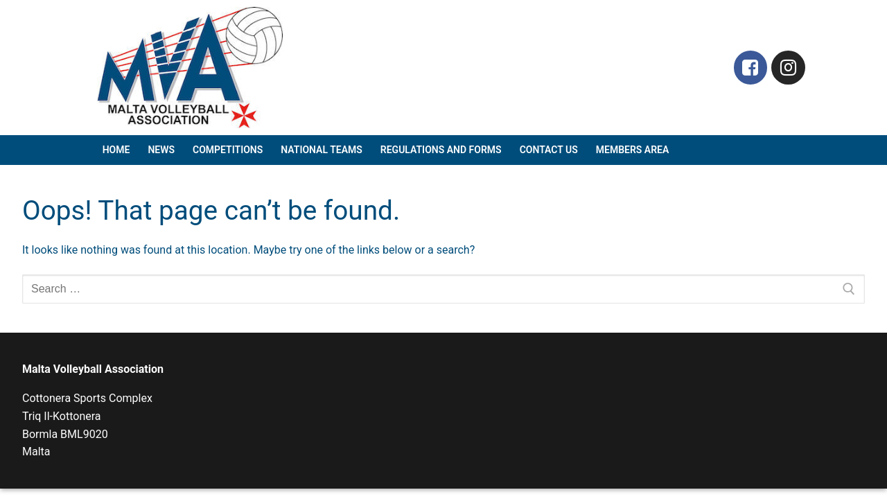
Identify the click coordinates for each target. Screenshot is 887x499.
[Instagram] (788, 68)
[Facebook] (751, 68)
